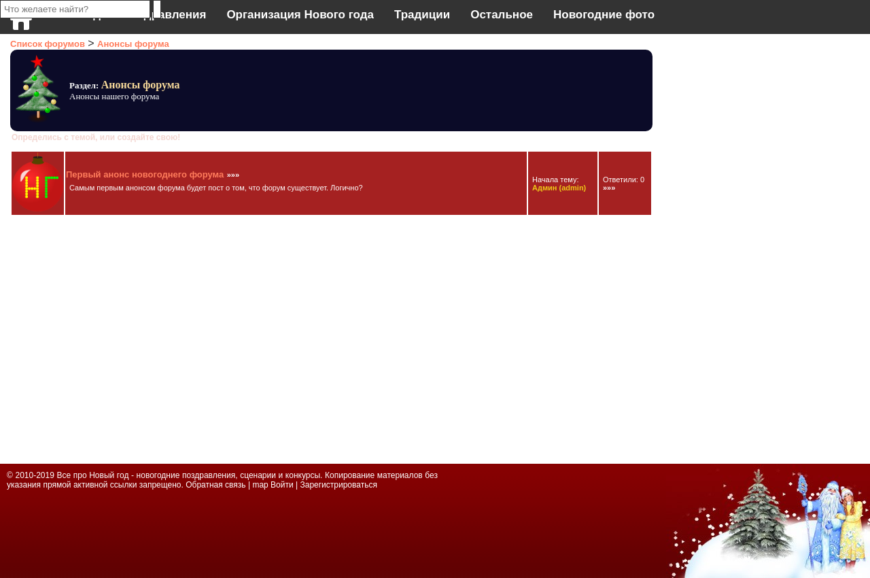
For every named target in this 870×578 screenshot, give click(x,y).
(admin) (559, 188)
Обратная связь (217, 485)
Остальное (501, 14)
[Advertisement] (713, 245)
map (260, 485)
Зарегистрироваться (338, 485)
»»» (233, 175)
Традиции (422, 14)
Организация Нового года (300, 14)
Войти (282, 485)
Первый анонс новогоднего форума (145, 174)
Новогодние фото (604, 14)
